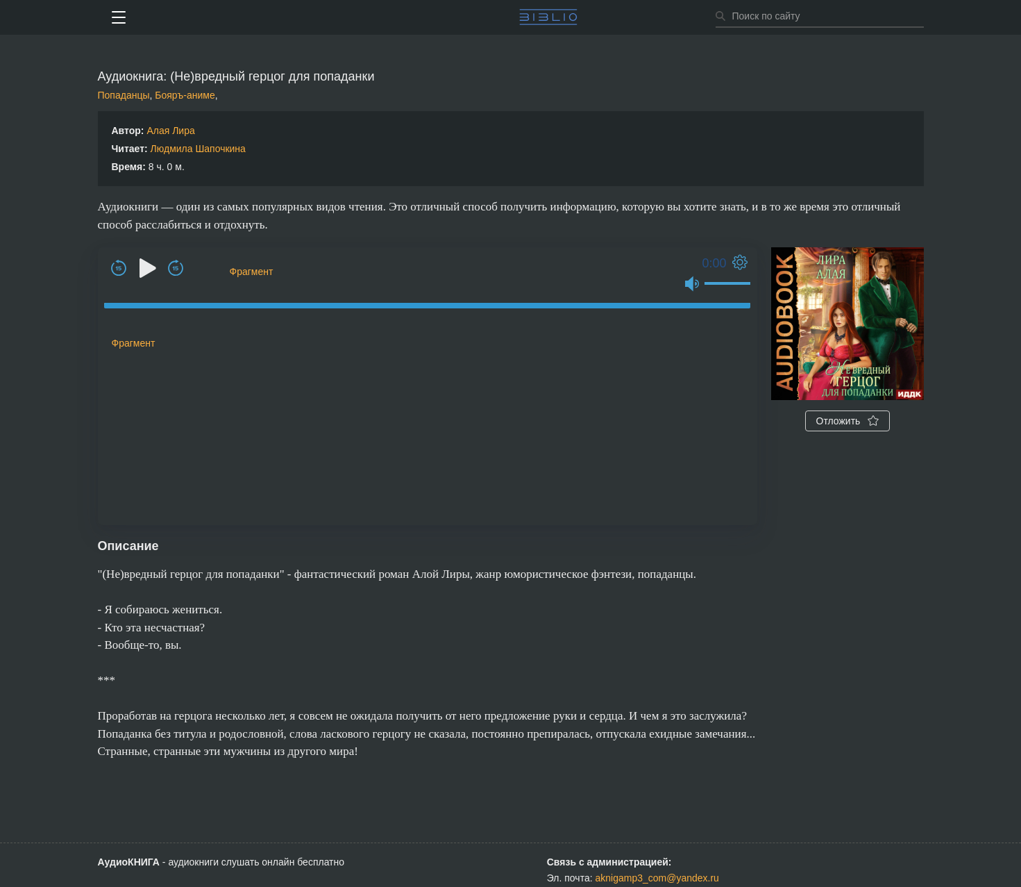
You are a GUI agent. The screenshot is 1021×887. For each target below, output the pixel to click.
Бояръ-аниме (185, 95)
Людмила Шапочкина (198, 148)
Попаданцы (124, 95)
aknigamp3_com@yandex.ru (656, 878)
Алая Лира (170, 130)
